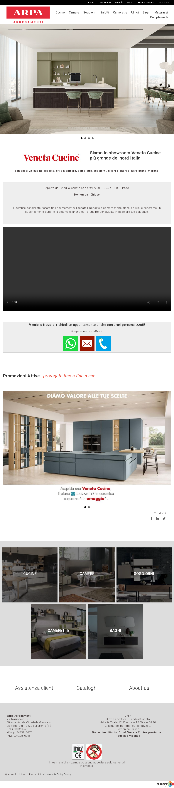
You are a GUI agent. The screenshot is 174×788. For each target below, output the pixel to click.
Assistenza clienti (34, 688)
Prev (5, 79)
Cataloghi (87, 688)
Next (169, 79)
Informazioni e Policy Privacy (56, 774)
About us (139, 688)
